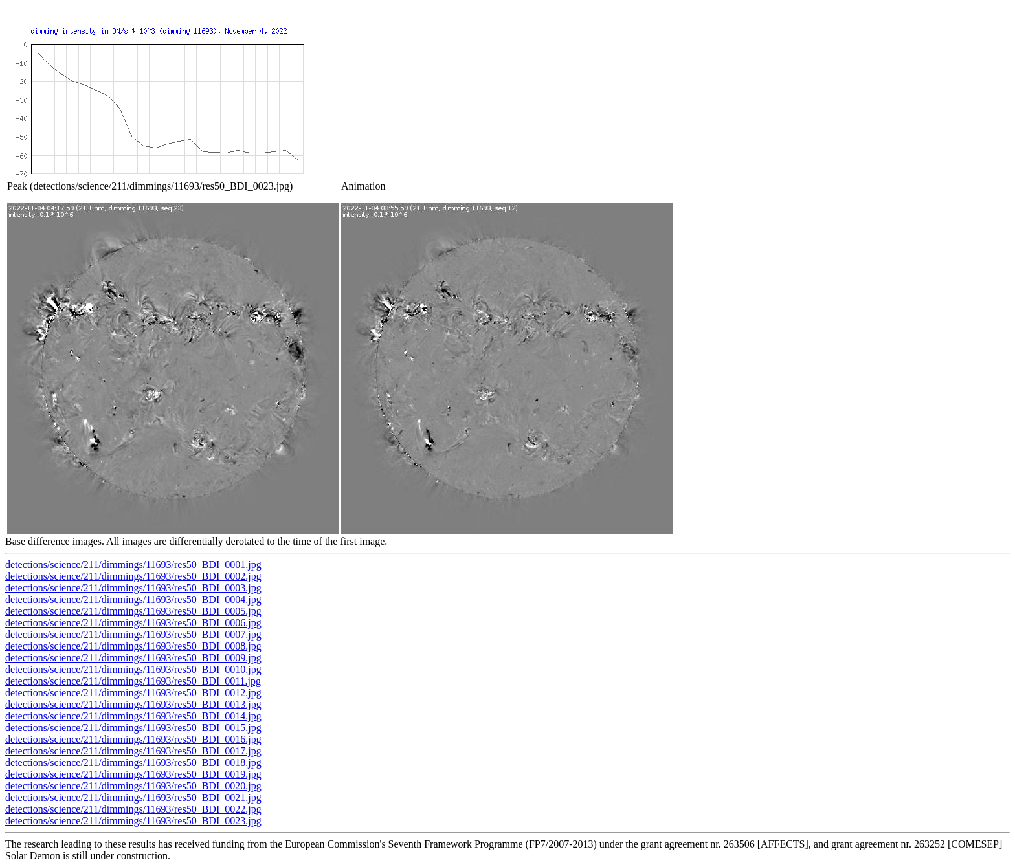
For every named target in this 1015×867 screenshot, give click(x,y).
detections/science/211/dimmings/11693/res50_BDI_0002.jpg (133, 576)
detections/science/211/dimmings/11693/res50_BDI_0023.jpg (133, 820)
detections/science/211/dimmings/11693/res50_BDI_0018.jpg (133, 762)
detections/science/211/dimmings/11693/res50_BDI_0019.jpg (133, 774)
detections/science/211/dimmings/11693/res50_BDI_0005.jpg (133, 611)
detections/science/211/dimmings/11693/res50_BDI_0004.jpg (133, 599)
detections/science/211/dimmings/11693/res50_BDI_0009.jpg (133, 657)
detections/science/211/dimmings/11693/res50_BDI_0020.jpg (133, 785)
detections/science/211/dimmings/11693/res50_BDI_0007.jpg (133, 634)
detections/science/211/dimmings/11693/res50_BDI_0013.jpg (133, 704)
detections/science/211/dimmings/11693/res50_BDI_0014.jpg (133, 715)
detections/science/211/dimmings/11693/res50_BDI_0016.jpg (133, 739)
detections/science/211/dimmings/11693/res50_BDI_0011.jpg (133, 680)
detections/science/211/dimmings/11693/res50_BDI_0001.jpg (133, 564)
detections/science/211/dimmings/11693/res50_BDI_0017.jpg (133, 750)
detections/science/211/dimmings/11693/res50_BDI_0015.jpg (133, 727)
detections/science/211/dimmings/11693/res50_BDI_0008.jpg (133, 646)
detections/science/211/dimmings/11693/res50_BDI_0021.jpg (133, 797)
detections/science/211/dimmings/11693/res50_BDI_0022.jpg (133, 809)
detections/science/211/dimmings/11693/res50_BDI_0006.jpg (133, 622)
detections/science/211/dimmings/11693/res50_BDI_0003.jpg (133, 587)
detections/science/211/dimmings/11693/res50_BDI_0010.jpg (133, 669)
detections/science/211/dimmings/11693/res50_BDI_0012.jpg (133, 692)
